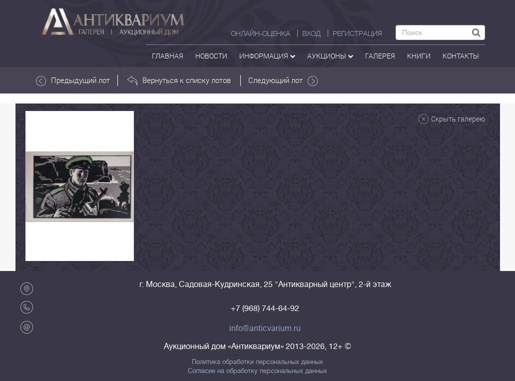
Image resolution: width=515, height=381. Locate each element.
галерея (380, 55)
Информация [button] (267, 55)
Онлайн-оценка (260, 34)
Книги (419, 55)
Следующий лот (283, 80)
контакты (461, 55)
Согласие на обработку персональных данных (257, 371)
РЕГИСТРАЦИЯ (357, 34)
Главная (167, 55)
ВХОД (311, 34)
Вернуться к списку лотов (179, 80)
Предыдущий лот (73, 80)
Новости (211, 55)
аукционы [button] (330, 55)
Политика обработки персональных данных (257, 362)
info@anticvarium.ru (265, 328)
